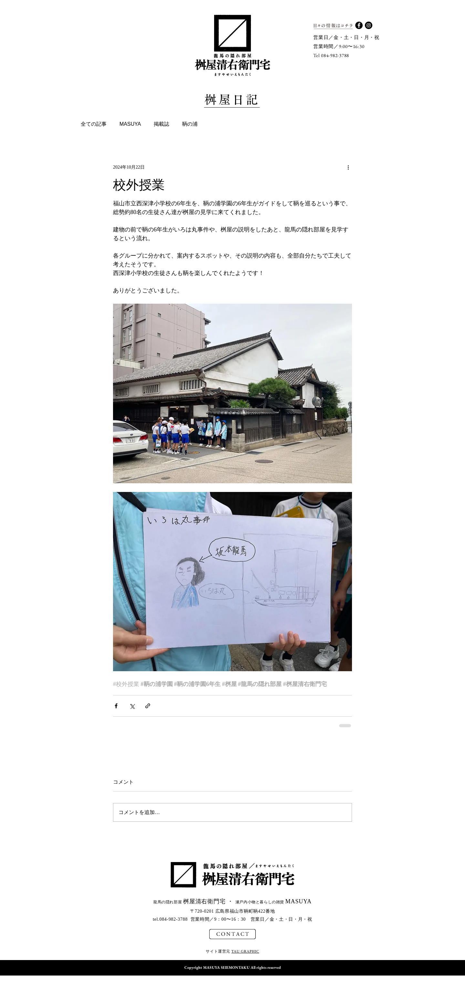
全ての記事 (94, 124)
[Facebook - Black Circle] (359, 25)
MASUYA (130, 124)
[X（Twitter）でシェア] (132, 706)
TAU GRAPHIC (245, 951)
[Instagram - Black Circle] (368, 25)
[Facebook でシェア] (116, 706)
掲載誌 (161, 124)
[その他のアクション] (348, 167)
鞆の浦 (190, 124)
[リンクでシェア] (148, 706)
